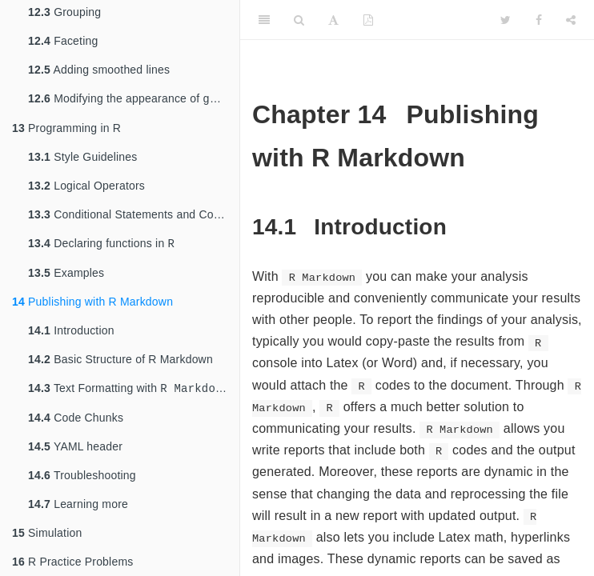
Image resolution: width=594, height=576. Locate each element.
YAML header (75, 446)
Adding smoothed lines (99, 64)
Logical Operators (86, 182)
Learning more (78, 504)
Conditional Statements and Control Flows (133, 211)
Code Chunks (75, 417)
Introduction (71, 328)
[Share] (571, 20)
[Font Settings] (333, 20)
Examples (66, 271)
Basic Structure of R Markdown (120, 357)
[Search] (299, 20)
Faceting (63, 36)
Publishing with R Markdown (92, 300)
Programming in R (66, 124)
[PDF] (368, 20)
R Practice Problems (72, 561)
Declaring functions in (101, 241)
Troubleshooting (82, 475)
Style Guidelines (83, 153)
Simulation (47, 532)
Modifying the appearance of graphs (133, 94)
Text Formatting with (128, 387)
